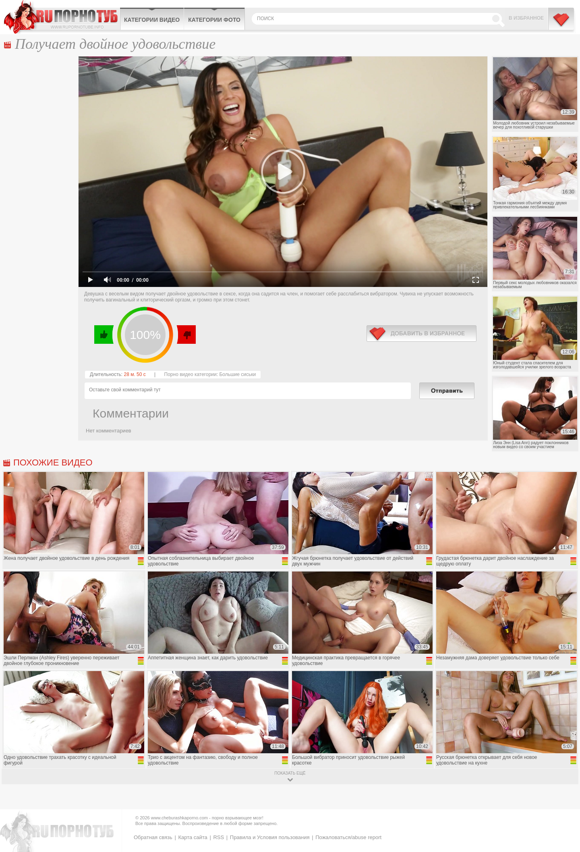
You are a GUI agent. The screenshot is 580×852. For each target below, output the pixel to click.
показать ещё (289, 773)
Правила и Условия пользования (270, 837)
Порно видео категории (190, 374)
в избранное (421, 333)
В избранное (526, 18)
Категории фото (214, 20)
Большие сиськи (237, 374)
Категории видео (152, 20)
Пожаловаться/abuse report (348, 837)
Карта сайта (192, 837)
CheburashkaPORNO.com (62, 17)
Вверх (564, 799)
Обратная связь (153, 837)
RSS (218, 837)
